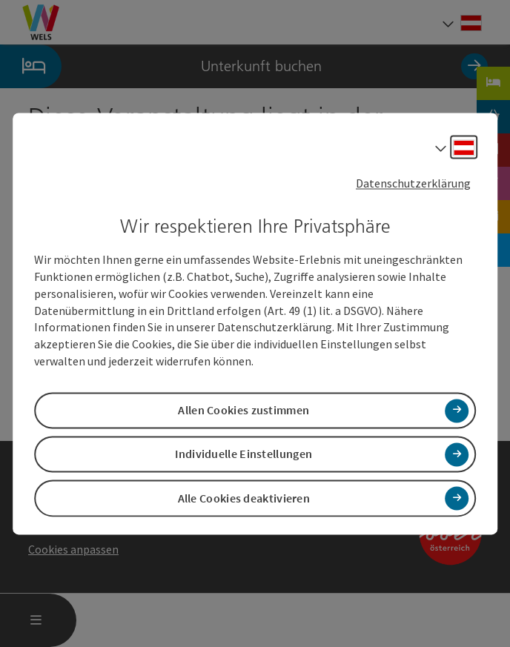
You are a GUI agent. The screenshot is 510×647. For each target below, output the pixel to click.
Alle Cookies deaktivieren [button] (244, 498)
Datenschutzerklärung (413, 183)
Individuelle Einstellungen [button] (243, 454)
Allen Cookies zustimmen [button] (243, 410)
